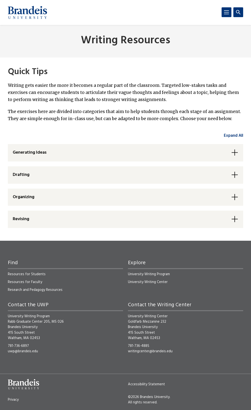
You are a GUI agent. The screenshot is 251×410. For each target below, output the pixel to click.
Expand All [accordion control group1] (233, 135)
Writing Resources (125, 41)
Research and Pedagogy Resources (35, 290)
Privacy (13, 400)
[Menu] (226, 12)
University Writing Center (148, 282)
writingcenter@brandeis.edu (150, 351)
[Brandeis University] (27, 12)
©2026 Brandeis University (149, 397)
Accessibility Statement (146, 384)
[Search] (238, 12)
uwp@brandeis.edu (23, 351)
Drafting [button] (21, 174)
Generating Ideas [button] (30, 152)
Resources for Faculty (25, 282)
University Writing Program (149, 274)
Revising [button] (21, 219)
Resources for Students (27, 274)
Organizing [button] (23, 197)
